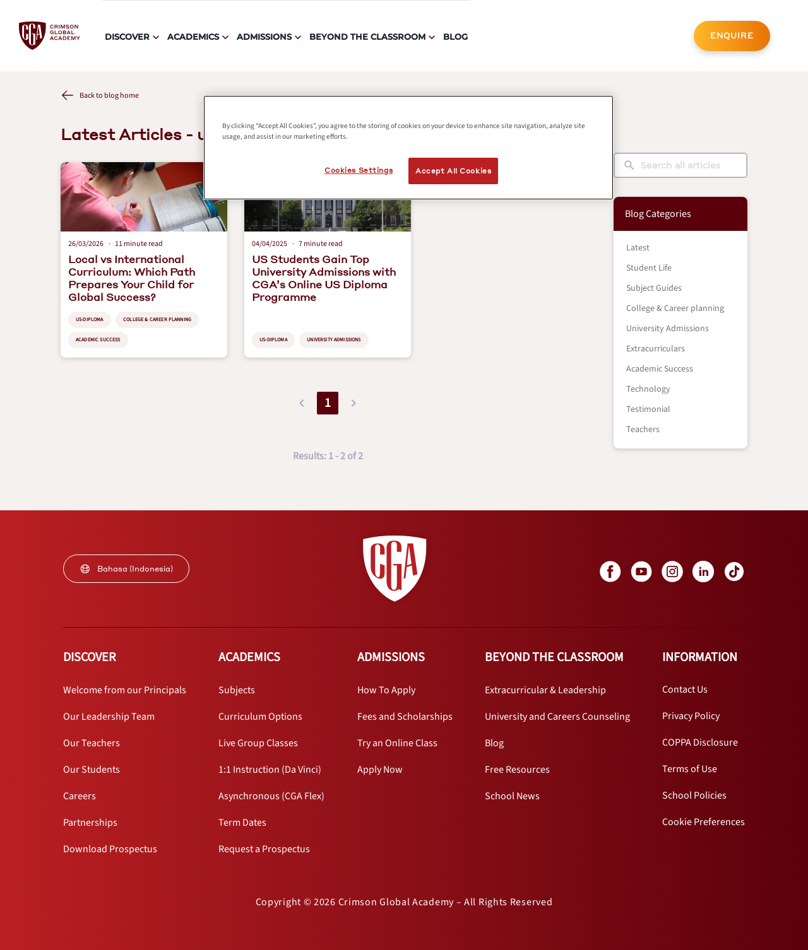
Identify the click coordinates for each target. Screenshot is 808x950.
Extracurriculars (655, 349)
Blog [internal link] (455, 37)
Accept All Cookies (453, 170)
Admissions (264, 37)
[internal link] (732, 36)
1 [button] (327, 403)
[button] (302, 403)
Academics (193, 37)
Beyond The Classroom (367, 37)
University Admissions (667, 328)
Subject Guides (654, 288)
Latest (638, 248)
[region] (408, 147)
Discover (127, 37)
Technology (648, 389)
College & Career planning (675, 308)
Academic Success (659, 369)
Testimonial (648, 409)
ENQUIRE (732, 35)
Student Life (649, 268)
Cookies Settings (358, 170)
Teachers (643, 429)
